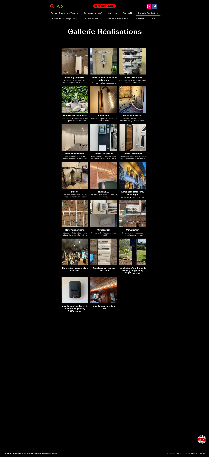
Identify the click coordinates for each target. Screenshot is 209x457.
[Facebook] (154, 6)
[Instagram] (149, 6)
